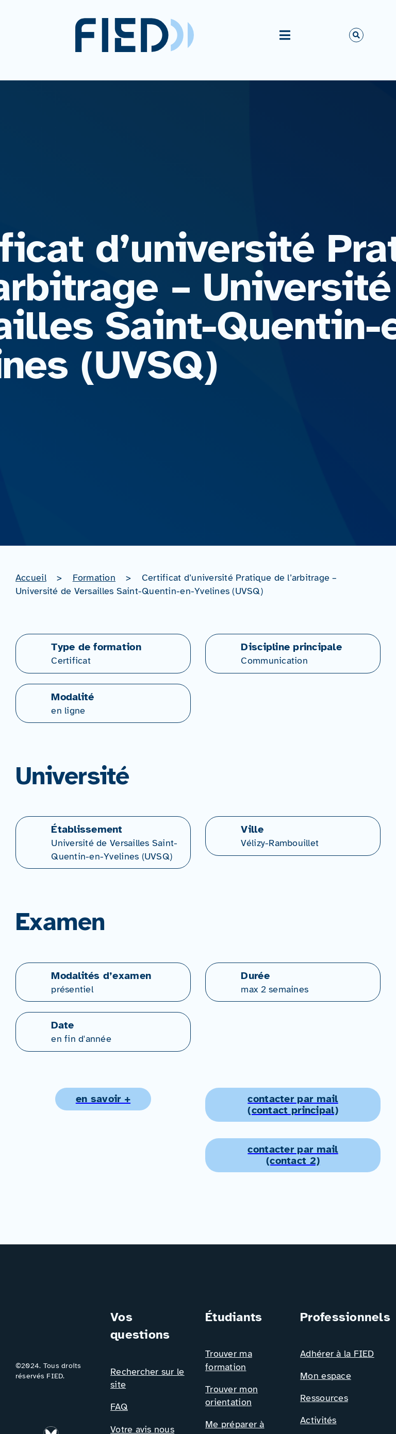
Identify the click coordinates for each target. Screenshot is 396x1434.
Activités (318, 1420)
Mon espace (325, 1375)
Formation (94, 577)
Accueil (30, 577)
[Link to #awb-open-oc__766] (356, 35)
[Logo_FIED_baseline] (55, 1312)
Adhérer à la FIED (337, 1353)
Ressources (324, 1398)
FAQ (119, 1406)
